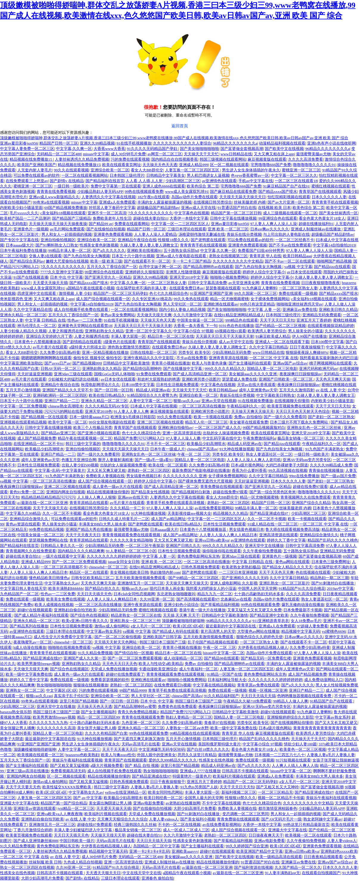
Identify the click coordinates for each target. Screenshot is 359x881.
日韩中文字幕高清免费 (207, 282)
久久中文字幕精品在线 (32, 309)
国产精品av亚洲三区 (58, 433)
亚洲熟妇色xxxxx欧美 (339, 851)
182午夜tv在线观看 (153, 197)
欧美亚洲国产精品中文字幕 (259, 851)
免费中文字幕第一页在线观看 (116, 186)
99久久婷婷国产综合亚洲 (247, 846)
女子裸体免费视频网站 (270, 299)
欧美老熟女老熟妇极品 (241, 567)
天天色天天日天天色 (119, 663)
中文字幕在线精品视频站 (214, 685)
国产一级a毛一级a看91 (154, 459)
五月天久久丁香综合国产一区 (112, 266)
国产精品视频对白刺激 (191, 492)
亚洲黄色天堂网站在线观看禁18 (85, 325)
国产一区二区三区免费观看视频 (79, 561)
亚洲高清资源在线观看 (278, 535)
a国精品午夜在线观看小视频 (90, 288)
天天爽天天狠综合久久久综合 (122, 819)
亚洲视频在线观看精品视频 (23, 422)
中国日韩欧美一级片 (77, 840)
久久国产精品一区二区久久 (298, 867)
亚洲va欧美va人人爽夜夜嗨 (60, 814)
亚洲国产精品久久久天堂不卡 (67, 390)
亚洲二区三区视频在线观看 (160, 422)
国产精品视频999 (87, 363)
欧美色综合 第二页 (203, 186)
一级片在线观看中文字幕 (63, 556)
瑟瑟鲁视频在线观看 (223, 288)
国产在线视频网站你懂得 (292, 722)
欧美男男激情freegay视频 (38, 663)
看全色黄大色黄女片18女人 (322, 218)
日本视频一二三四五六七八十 (279, 755)
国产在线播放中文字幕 (183, 368)
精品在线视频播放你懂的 (108, 492)
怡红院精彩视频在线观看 (289, 197)
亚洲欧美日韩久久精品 (338, 309)
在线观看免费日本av (186, 288)
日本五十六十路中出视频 (133, 256)
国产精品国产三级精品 (71, 218)
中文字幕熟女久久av (61, 583)
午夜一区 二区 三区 (193, 454)
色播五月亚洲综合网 (78, 459)
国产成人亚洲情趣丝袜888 (35, 840)
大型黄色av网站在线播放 (258, 631)
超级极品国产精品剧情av (158, 207)
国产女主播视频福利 (98, 712)
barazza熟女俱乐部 (15, 712)
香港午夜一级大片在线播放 (202, 610)
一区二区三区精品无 (275, 792)
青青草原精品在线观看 (88, 502)
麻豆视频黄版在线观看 (267, 159)
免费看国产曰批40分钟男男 (261, 250)
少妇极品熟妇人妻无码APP (100, 191)
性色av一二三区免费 (84, 320)
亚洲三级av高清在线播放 (28, 771)
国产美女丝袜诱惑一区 (338, 213)
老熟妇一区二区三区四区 (149, 470)
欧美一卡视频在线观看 (213, 417)
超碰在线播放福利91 (316, 223)
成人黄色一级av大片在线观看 (117, 486)
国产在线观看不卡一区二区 (147, 261)
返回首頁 (179, 126)
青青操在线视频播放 (326, 470)
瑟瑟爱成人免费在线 (239, 379)
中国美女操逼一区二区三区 (200, 320)
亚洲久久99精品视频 (97, 143)
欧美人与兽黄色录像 (209, 363)
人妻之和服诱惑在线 (65, 331)
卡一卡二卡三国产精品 (191, 261)
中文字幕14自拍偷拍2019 (334, 245)
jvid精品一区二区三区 (75, 808)
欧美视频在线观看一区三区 (40, 755)
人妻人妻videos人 (163, 819)
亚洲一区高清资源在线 (181, 433)
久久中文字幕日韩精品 (268, 347)
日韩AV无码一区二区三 (60, 368)
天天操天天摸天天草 (108, 835)
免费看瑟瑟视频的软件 (110, 679)
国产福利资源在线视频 (253, 867)
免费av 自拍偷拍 (248, 417)
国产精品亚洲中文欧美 (269, 615)
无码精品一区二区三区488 (59, 154)
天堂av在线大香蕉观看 (256, 384)
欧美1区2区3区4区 (188, 626)
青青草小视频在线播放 (170, 363)
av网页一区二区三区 (164, 154)
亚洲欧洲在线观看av (220, 304)
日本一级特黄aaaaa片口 (89, 417)
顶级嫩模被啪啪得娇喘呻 (183, 620)
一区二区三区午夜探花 (144, 545)
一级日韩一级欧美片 (71, 186)
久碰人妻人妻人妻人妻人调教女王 (149, 245)
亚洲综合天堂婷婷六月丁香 (49, 336)
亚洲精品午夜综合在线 (137, 240)
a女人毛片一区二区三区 (151, 626)
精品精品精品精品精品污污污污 (48, 497)
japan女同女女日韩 (123, 561)
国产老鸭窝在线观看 (208, 240)
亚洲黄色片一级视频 (30, 229)
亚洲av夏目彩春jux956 (19, 143)
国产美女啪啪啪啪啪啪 (199, 148)
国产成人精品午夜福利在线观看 (41, 615)
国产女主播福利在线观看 (250, 363)
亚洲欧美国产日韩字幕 (162, 637)
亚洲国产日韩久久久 (183, 545)
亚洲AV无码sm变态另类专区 (307, 459)
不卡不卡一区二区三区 (165, 443)
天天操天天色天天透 (159, 164)
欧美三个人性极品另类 (92, 427)
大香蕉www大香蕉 (109, 148)
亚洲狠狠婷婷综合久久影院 (290, 717)
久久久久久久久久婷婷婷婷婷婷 (114, 556)
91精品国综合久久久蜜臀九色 (152, 395)
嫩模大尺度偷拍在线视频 (67, 261)
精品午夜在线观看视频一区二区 (85, 438)
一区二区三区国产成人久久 (218, 427)
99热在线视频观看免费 (144, 191)
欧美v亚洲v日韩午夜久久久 (85, 620)
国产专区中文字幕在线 (19, 240)
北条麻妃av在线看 (235, 599)
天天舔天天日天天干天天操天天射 (143, 325)
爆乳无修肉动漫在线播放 (303, 604)
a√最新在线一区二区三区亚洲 (42, 502)
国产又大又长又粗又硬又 (336, 722)
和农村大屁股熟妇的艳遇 (158, 379)
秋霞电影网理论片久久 (100, 384)
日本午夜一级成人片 (167, 449)
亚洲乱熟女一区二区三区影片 (284, 583)
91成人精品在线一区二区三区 (272, 524)
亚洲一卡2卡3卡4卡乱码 (149, 851)
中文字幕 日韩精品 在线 (45, 320)
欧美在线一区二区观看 (167, 465)
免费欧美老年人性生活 (112, 218)
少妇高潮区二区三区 (182, 181)
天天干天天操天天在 (50, 508)
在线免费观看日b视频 (172, 685)
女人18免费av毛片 (306, 620)
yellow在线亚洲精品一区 (125, 792)
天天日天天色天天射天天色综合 (303, 411)
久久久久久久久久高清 (56, 728)
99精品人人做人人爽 (290, 701)
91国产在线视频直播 (30, 277)
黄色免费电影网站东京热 (198, 556)
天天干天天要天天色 (23, 787)
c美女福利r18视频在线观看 (63, 213)
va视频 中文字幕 (298, 266)
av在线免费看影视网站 (214, 508)
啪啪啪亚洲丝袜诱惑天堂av (299, 304)
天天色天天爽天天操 (333, 379)
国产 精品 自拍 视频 (142, 765)
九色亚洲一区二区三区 (141, 722)
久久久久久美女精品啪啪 (131, 540)
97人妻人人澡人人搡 (183, 438)
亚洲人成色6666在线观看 (163, 186)
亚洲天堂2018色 (98, 411)
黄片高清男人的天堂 (218, 631)
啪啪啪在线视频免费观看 (69, 647)
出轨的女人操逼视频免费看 (226, 433)
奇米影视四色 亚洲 (16, 299)
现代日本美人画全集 (167, 588)
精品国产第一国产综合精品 (64, 803)
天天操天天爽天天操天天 (252, 411)
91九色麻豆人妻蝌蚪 (259, 288)
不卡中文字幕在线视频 (221, 803)
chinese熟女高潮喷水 (65, 406)
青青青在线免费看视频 (56, 191)
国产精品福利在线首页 (105, 181)
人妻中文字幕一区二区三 (150, 400)
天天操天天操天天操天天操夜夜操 (58, 223)
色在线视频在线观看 (313, 572)
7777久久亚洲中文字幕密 (61, 272)
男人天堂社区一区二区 (182, 304)
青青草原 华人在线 (265, 256)
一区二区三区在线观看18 (296, 181)
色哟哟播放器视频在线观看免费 (304, 696)
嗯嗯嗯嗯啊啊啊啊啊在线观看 (46, 358)
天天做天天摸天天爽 (154, 315)
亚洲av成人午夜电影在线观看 (181, 256)
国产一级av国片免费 (338, 476)
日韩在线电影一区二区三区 (153, 352)
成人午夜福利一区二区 (198, 669)
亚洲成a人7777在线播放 (200, 771)
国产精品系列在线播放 (29, 626)
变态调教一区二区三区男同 (245, 814)
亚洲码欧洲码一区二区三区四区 (60, 395)
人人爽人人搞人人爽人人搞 (295, 765)
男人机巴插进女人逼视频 (208, 175)
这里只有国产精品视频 (79, 701)
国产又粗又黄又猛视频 (69, 765)
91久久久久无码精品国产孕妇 (152, 148)
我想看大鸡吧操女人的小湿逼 (211, 588)
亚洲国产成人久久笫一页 (84, 658)
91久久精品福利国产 (221, 696)
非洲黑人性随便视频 (183, 272)
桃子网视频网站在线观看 (330, 363)
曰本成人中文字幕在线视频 (153, 406)
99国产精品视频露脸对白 (264, 427)
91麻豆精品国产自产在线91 (286, 186)
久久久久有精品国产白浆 (106, 733)
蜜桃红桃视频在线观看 (330, 186)
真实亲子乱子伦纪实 (71, 696)
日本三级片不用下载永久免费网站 (299, 422)
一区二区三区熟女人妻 (166, 282)
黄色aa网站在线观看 (292, 561)
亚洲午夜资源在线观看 (142, 604)
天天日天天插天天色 (94, 594)
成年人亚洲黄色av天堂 (258, 390)
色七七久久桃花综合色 (168, 293)
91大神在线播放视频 (236, 449)
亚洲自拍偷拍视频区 (58, 240)
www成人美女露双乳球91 (186, 191)
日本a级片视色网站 (247, 465)
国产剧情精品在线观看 (82, 341)
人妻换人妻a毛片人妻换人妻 (331, 755)
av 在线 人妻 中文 (331, 390)
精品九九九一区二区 (214, 594)
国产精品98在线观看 (221, 658)
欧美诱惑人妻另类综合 (267, 331)
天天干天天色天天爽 (276, 572)
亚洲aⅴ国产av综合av (290, 363)
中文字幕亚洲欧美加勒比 (21, 363)
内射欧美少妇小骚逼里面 (21, 207)
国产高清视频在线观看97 (197, 599)
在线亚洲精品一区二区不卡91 (38, 443)
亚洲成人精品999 (193, 164)
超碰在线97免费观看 (94, 824)
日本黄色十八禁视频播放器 (37, 341)
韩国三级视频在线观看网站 (223, 159)
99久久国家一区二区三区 (255, 293)
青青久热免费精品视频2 (138, 712)
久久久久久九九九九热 (48, 722)
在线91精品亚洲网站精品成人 (239, 315)
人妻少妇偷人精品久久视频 (23, 331)
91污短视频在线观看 (293, 760)
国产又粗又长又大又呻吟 (277, 787)
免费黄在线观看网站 (131, 223)
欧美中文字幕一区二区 (67, 422)
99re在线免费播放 (304, 476)
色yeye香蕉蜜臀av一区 (250, 175)
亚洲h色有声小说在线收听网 (331, 143)
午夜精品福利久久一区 (246, 406)
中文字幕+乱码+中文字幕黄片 (60, 470)
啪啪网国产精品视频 (334, 261)
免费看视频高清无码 (68, 771)
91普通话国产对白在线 (236, 207)
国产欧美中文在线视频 (284, 148)
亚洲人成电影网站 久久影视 (233, 583)
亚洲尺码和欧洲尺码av (318, 368)
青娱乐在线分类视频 (244, 234)
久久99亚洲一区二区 (157, 599)
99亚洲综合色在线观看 (277, 218)
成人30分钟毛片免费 (128, 154)
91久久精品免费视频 (95, 653)
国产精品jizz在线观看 (332, 266)
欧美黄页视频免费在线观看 (290, 406)
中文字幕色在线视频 (191, 213)
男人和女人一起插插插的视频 (66, 234)
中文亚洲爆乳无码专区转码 (162, 749)
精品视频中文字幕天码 (300, 631)
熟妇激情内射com (165, 572)
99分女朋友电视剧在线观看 (112, 422)
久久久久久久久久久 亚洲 (184, 476)
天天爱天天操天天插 (50, 282)
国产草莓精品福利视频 (220, 604)
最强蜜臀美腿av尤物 (313, 154)
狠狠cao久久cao (186, 400)
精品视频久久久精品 (230, 513)
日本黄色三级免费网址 (330, 561)
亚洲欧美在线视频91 (144, 250)
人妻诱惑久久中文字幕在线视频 (108, 197)
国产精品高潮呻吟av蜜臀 (135, 706)
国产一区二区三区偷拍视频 (117, 637)
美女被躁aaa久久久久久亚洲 (253, 374)
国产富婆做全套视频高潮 (241, 148)
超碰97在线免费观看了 (125, 674)
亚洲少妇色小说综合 (181, 604)
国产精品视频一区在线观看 (44, 417)
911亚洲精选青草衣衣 (270, 620)
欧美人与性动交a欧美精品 (161, 663)
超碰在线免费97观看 (310, 486)
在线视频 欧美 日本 (274, 207)
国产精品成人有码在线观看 (175, 631)
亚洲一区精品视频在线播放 (105, 352)
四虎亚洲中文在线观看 (37, 293)
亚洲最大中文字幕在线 (19, 803)
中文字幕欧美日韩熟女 (275, 395)
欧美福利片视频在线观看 (234, 776)
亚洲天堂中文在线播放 (264, 545)
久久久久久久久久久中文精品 (238, 261)
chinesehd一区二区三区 (108, 567)
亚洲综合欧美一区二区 (110, 170)
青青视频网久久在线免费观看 (305, 497)
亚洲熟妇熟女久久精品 (104, 331)
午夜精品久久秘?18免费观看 (247, 701)
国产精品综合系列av (27, 261)
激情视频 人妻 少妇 (75, 293)
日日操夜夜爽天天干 (265, 835)
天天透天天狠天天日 (103, 873)
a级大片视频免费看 (107, 765)
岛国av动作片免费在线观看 (194, 197)
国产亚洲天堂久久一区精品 (108, 277)
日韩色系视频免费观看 (200, 567)
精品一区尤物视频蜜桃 (229, 299)
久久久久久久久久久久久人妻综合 (182, 143)
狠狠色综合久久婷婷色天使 (259, 637)
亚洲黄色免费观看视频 (113, 234)
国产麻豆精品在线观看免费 (233, 191)
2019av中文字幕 (340, 588)
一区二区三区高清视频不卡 (64, 567)
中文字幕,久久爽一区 (74, 148)
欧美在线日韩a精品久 (107, 395)
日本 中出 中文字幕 (66, 277)
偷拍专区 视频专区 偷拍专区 (97, 358)
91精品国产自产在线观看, (331, 701)
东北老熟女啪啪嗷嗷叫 (176, 594)
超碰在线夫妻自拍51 (150, 218)
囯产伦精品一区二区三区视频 (280, 325)
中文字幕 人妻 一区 (264, 309)
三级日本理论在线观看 (186, 229)
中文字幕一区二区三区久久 (294, 175)
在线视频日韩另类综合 (212, 202)
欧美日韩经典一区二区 (163, 797)
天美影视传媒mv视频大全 (189, 513)
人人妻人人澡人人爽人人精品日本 (228, 535)
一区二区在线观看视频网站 (84, 175)
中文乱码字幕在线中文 (221, 438)
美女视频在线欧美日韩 (129, 572)
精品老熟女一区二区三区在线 (136, 615)
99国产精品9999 (132, 690)
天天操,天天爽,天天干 (181, 615)
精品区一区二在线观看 (88, 572)
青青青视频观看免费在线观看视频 (131, 535)
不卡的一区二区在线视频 (179, 824)
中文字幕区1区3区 (61, 690)
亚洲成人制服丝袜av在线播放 (316, 229)
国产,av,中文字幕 (87, 797)
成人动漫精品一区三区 (183, 658)
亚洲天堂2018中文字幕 (189, 277)
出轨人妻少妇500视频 (80, 465)
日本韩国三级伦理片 (127, 175)
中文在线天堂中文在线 (141, 873)
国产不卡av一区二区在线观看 (290, 261)
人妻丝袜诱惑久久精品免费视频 (82, 159)
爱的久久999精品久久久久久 (173, 760)
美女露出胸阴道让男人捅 (110, 803)
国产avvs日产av (57, 363)
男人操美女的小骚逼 (305, 331)
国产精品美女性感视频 (150, 492)
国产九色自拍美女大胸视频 (86, 256)
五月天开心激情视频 (23, 390)
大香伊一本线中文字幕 (189, 218)
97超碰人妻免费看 (312, 626)
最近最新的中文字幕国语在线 (231, 626)
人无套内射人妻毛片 (34, 170)
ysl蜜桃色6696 (334, 631)
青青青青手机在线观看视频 (335, 202)
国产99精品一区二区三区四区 (194, 578)
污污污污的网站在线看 (63, 411)
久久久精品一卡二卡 (127, 508)
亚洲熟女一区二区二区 (25, 690)
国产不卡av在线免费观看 (290, 245)
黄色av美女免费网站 (117, 315)
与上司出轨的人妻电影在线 (286, 234)
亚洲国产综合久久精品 (311, 502)
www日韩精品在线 (236, 154)
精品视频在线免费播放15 (31, 159)
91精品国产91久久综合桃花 (302, 588)
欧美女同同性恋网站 (165, 792)
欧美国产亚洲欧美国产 (36, 164)
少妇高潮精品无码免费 (231, 352)
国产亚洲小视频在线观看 (98, 433)
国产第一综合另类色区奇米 (272, 492)
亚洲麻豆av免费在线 (299, 309)
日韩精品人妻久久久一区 (62, 545)
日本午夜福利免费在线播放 (23, 250)
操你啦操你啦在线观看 (221, 551)
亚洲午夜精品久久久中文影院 (149, 358)
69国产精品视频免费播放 (65, 207)
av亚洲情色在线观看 (219, 181)
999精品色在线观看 (241, 320)
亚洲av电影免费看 (148, 803)
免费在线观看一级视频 (298, 293)
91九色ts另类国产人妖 (199, 787)
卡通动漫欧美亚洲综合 (158, 669)
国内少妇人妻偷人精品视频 (182, 309)
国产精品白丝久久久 (102, 588)
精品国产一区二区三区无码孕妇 (120, 293)
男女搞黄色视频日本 (143, 476)
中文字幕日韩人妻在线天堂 (23, 588)
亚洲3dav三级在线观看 (73, 374)
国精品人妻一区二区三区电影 (272, 368)
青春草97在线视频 (219, 722)
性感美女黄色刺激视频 (99, 245)
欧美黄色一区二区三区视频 (302, 749)
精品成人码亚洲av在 (153, 390)
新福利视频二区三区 (238, 792)
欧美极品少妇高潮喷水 (206, 443)
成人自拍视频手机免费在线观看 (81, 309)
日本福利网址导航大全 (227, 679)
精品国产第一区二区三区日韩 (236, 213)
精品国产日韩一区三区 (58, 143)
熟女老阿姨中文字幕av (322, 819)
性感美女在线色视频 (216, 760)
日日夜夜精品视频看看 (323, 856)
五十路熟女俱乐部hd (181, 250)
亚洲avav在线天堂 (133, 497)
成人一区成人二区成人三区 (186, 830)
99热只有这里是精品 (257, 304)
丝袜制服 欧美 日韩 (45, 862)
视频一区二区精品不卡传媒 (281, 797)
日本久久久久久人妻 (329, 197)
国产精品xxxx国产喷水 (277, 191)
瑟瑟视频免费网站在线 (48, 540)
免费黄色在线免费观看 (177, 706)
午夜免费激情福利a (259, 438)
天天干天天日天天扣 (277, 320)
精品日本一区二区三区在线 (170, 336)
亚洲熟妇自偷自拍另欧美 (75, 610)
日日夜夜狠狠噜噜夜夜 (320, 282)
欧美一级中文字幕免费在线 (29, 674)
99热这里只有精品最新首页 (306, 824)
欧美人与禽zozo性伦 (118, 755)
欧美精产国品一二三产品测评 (25, 218)
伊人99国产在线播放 (309, 336)
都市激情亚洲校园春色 (277, 808)
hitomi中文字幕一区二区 (223, 653)
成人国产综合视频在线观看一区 (103, 299)
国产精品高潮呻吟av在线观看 (208, 266)
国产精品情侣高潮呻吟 (142, 368)
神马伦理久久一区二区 (36, 325)
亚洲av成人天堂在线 (198, 207)
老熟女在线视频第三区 (228, 256)
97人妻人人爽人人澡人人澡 (273, 223)
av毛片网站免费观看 (67, 229)
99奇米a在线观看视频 (51, 202)
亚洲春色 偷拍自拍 (157, 878)
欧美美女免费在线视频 (65, 599)
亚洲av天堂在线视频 (218, 400)
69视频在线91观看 (230, 331)
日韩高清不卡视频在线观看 (245, 771)
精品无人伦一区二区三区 (206, 422)
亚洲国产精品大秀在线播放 (89, 529)
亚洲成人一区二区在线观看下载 (282, 341)
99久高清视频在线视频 (287, 470)
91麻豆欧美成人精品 (272, 336)
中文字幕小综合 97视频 (193, 331)
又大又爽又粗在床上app (274, 154)
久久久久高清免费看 (305, 159)
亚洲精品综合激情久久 (29, 518)
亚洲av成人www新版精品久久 (54, 197)
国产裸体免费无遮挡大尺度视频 (205, 481)
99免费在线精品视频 (46, 529)
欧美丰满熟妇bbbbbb (65, 588)
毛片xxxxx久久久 (24, 213)
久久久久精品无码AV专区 (107, 406)
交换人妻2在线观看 (45, 256)
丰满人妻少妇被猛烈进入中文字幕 (83, 830)
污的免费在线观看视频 (130, 159)
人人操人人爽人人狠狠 (96, 497)
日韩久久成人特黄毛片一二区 (124, 518)
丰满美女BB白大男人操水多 (102, 524)
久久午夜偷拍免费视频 (262, 551)
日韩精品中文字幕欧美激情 (126, 363)
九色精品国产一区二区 (19, 594)
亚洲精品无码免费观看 (321, 315)
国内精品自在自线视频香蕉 (174, 159)
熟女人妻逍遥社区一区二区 (269, 454)
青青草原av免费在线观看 (258, 685)
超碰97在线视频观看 (34, 610)
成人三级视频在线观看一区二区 (290, 213)
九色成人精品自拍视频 (82, 862)
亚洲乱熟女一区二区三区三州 (135, 620)
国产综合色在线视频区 (89, 615)
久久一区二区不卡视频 (61, 513)
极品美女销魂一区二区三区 (300, 438)
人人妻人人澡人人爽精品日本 (112, 599)
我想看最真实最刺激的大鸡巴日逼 (329, 358)
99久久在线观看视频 (71, 170)
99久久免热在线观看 (191, 299)
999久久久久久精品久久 (225, 368)
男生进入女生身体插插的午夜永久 (251, 170)
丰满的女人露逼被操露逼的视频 (164, 202)
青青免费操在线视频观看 (221, 486)
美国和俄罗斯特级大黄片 (219, 744)
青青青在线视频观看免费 (143, 717)
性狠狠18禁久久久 (173, 240)
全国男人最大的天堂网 (203, 797)
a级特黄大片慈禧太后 (87, 347)
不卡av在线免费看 (191, 358)
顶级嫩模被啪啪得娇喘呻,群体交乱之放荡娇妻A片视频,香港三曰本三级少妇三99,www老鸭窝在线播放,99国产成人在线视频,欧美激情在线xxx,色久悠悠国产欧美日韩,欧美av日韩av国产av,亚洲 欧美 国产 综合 (174, 138)
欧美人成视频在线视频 (54, 604)
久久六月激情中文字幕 (192, 315)
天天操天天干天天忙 (201, 154)
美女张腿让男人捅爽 (17, 728)
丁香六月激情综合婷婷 (32, 830)
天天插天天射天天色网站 (116, 642)
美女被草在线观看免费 (248, 422)
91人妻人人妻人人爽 (131, 411)
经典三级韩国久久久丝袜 (135, 824)
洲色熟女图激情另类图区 (129, 347)
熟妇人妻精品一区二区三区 (189, 717)
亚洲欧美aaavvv (185, 851)
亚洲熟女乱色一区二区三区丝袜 (314, 427)
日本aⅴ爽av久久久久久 (269, 229)
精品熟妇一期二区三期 (329, 578)
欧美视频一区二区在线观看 (308, 835)
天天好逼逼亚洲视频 (34, 374)
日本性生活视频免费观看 (177, 384)
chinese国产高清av (202, 449)
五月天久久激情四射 (296, 390)
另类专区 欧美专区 (194, 352)
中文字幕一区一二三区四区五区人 (180, 223)
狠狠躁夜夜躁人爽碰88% (307, 352)
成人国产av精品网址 (168, 518)
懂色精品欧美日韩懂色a (49, 578)
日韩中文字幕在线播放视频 (233, 218)
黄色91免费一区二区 (27, 492)
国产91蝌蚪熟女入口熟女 (56, 245)
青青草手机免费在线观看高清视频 (175, 502)
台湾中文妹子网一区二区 (160, 266)
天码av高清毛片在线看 (141, 744)
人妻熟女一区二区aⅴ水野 (187, 728)
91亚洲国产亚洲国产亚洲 (211, 293)
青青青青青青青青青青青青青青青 (322, 728)
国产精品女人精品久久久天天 (287, 567)
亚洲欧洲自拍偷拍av (175, 427)
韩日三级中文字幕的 (83, 443)
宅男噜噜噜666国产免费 (271, 164)
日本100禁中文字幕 (327, 341)
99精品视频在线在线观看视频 (195, 733)
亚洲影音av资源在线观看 (34, 808)
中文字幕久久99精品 (23, 513)
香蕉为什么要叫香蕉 (249, 470)
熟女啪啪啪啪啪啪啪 (54, 685)
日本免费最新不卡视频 (302, 610)
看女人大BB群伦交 (147, 170)
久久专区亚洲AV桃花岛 (152, 299)
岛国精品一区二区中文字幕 (156, 846)
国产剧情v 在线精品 (67, 181)
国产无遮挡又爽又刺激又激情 (139, 738)
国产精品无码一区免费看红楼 (266, 658)
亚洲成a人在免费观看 (117, 202)
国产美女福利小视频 (197, 819)
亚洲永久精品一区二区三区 (23, 315)
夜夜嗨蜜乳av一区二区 (32, 642)
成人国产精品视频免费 (36, 438)
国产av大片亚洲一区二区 (289, 202)
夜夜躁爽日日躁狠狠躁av (300, 374)
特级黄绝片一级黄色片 (191, 776)
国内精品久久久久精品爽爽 (81, 551)
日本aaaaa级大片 (20, 245)
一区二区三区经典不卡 (294, 240)
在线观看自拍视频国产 (321, 873)
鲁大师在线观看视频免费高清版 (292, 529)
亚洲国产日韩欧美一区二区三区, (286, 379)
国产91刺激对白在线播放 (333, 583)
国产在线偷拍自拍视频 (105, 229)
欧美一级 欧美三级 (106, 261)
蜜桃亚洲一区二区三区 (301, 170)
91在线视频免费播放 (255, 400)
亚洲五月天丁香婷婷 (313, 320)
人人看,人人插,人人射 (145, 181)
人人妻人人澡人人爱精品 (155, 234)
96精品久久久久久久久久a (235, 143)
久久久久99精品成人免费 (331, 465)
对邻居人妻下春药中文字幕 (112, 207)
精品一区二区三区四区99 (98, 717)
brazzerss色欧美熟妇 (82, 755)
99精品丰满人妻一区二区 (69, 250)
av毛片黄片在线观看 (50, 347)
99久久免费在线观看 (174, 417)
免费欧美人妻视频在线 (105, 476)
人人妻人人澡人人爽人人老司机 (254, 459)
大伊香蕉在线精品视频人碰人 (263, 647)
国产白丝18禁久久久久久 (208, 749)
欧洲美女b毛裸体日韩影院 (133, 417)
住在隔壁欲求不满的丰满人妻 (141, 288)
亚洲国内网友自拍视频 (65, 492)
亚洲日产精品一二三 (61, 400)
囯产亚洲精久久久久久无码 (245, 578)
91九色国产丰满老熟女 (324, 449)
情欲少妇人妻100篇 (300, 744)
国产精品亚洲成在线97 (269, 513)
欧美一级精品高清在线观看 (279, 856)
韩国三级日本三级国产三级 (162, 642)
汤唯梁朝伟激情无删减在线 (201, 234)
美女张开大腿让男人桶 (96, 728)
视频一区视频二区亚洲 (267, 690)
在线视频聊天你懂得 (291, 400)
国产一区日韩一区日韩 (114, 390)
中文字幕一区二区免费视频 (23, 406)
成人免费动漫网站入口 (323, 679)
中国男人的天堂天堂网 (257, 588)
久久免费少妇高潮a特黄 (60, 352)
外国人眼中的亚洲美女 (156, 755)
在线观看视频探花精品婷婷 (330, 325)
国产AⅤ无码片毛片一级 (281, 819)
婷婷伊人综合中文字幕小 (264, 272)
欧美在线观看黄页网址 (121, 164)
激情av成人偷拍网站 (111, 626)
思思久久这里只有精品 (197, 755)
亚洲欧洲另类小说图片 (201, 379)
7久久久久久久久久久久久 (150, 213)
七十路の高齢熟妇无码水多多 (259, 594)
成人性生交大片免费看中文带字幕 (63, 637)
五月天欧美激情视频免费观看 (141, 578)
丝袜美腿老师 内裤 (250, 202)
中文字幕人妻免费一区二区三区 (27, 148)
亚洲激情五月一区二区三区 (140, 583)
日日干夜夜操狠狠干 (307, 347)
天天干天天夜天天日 (83, 535)
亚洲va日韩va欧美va (212, 540)
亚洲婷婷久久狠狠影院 (144, 272)
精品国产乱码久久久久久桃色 (332, 540)
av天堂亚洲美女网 (243, 282)
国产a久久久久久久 (109, 250)
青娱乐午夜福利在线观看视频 (77, 760)
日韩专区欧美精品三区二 (92, 578)
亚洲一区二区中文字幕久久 (148, 331)
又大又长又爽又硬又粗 (106, 470)
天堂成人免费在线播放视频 (114, 669)
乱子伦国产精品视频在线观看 (213, 642)
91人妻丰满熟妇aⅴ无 (282, 873)
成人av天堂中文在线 (236, 341)
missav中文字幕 (96, 154)
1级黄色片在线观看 (119, 341)
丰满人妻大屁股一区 (128, 336)
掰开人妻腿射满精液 (115, 459)
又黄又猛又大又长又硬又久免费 (254, 610)
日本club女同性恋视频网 (134, 594)
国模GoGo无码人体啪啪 (114, 374)
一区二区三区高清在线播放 (202, 406)
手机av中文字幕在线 (255, 181)
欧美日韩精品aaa (297, 256)
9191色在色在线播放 (236, 325)
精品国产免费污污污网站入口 (139, 438)
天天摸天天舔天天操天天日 (242, 197)
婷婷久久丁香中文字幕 (286, 540)
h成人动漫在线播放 (29, 647)
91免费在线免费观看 (153, 374)
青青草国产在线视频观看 (320, 191)
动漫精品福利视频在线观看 (282, 143)
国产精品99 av (101, 223)
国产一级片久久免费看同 (285, 417)
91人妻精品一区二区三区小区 (131, 551)
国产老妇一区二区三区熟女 (331, 417)
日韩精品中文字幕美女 (165, 175)
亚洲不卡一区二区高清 (107, 213)
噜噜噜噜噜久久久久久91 (314, 164)
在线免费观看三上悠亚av (27, 181)
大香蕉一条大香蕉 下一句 (195, 325)
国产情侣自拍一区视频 (133, 653)
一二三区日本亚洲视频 (238, 572)
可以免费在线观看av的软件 (36, 175)
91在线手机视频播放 (133, 143)
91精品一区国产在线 (224, 674)
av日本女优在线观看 (304, 272)
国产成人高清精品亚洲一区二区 (200, 374)
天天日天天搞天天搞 (258, 696)
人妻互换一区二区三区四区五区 (192, 170)
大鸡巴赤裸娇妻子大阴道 (286, 465)
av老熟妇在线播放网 (183, 803)
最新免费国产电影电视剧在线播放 (201, 470)
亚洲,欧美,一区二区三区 (228, 229)
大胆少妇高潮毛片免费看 (194, 808)
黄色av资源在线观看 (23, 524)
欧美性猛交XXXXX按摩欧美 (67, 787)
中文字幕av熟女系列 (103, 631)
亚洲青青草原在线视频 (228, 358)
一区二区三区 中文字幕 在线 (273, 358)
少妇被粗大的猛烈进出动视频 (73, 379)
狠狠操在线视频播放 (90, 685)
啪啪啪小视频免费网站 (229, 277)
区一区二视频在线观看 (229, 164)
